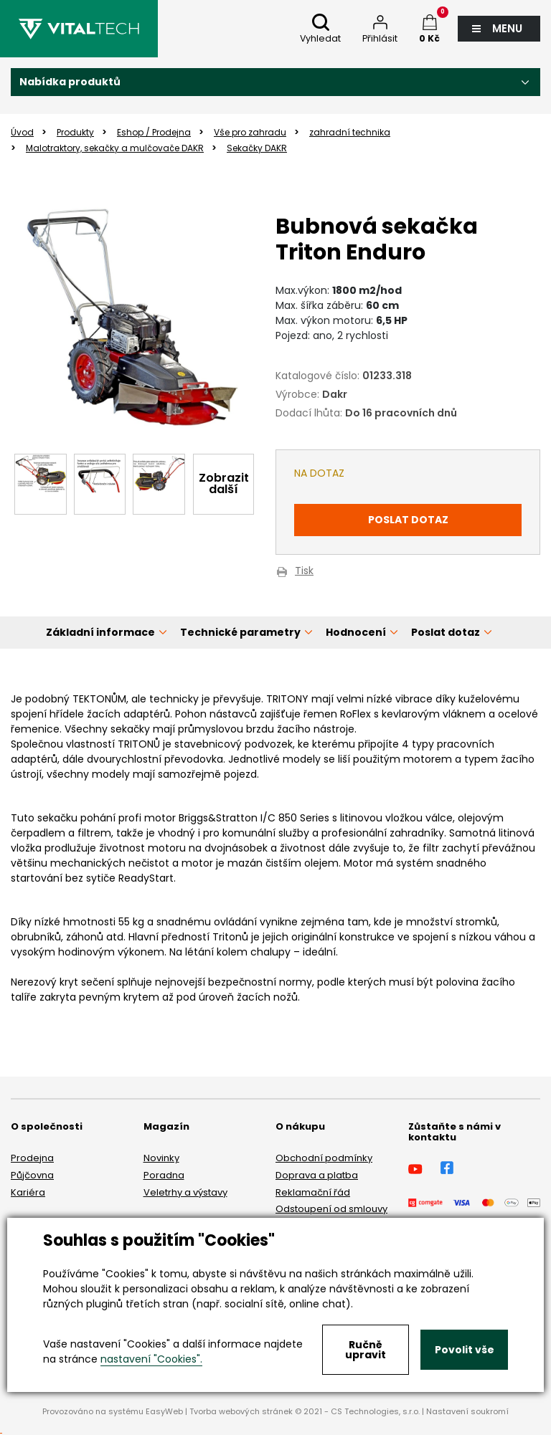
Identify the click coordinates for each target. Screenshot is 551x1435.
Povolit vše (464, 1350)
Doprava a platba (317, 1175)
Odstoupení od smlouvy (331, 1209)
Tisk (304, 572)
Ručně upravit (365, 1350)
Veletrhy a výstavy (185, 1192)
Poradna (163, 1175)
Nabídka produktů (70, 82)
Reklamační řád (313, 1192)
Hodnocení (356, 632)
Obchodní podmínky (324, 1158)
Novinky (161, 1158)
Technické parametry (240, 632)
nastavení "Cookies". (151, 1359)
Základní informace (100, 632)
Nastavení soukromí (467, 1411)
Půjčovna (32, 1175)
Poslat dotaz (408, 519)
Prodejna (32, 1158)
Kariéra (28, 1192)
